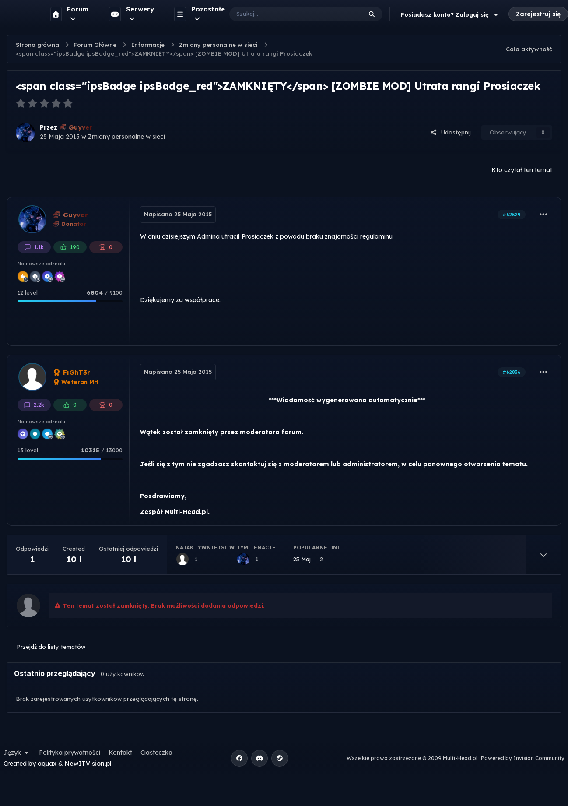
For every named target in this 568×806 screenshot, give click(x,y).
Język (17, 753)
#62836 (511, 372)
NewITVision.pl (88, 763)
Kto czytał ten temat (521, 170)
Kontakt (120, 753)
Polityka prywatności (69, 753)
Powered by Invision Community (522, 758)
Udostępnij (451, 132)
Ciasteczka (156, 753)
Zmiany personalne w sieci (126, 137)
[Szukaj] (286, 14)
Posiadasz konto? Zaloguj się (450, 14)
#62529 (511, 214)
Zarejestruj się (538, 14)
